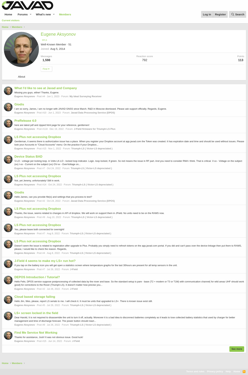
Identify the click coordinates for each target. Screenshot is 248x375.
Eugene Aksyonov (24, 96)
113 (240, 60)
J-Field (74, 269)
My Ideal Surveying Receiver (86, 96)
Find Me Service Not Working (35, 332)
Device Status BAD (28, 156)
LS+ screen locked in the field (36, 313)
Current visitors (11, 20)
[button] (30, 14)
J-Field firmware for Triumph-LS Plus (94, 129)
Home (8, 14)
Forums (23, 14)
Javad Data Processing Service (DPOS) (93, 112)
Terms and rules (195, 371)
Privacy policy (215, 371)
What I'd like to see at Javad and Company (45, 88)
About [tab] (21, 76)
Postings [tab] (9, 76)
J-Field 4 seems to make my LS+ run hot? (45, 261)
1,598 (46, 60)
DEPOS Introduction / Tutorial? (37, 277)
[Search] (237, 14)
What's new (43, 14)
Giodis (19, 104)
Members (65, 14)
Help (228, 371)
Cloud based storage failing (34, 296)
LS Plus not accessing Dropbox (37, 137)
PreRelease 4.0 (25, 120)
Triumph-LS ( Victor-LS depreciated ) (91, 148)
